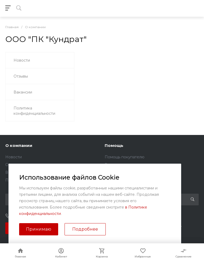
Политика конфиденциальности (36, 180)
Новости (13, 157)
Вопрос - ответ (119, 164)
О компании (18, 145)
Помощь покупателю (124, 157)
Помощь (114, 145)
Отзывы (12, 164)
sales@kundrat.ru (128, 216)
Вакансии (14, 172)
